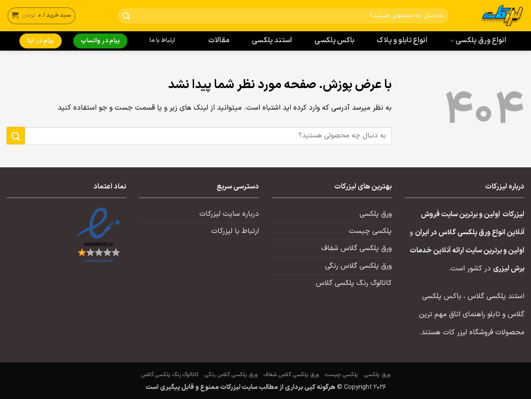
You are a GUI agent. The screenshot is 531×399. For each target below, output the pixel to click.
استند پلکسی (272, 40)
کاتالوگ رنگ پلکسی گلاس (354, 283)
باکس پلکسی (334, 40)
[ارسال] (126, 16)
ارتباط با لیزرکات (235, 231)
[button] (41, 15)
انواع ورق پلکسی (478, 40)
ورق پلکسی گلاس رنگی (358, 266)
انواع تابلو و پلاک (402, 40)
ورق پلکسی (375, 214)
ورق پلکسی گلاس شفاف (356, 248)
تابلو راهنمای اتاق (474, 314)
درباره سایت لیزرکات (229, 214)
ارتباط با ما (162, 40)
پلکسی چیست (370, 231)
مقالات (219, 40)
